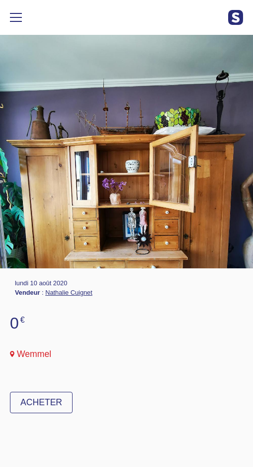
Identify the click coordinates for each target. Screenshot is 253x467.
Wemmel (34, 354)
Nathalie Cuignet (68, 292)
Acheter (41, 402)
